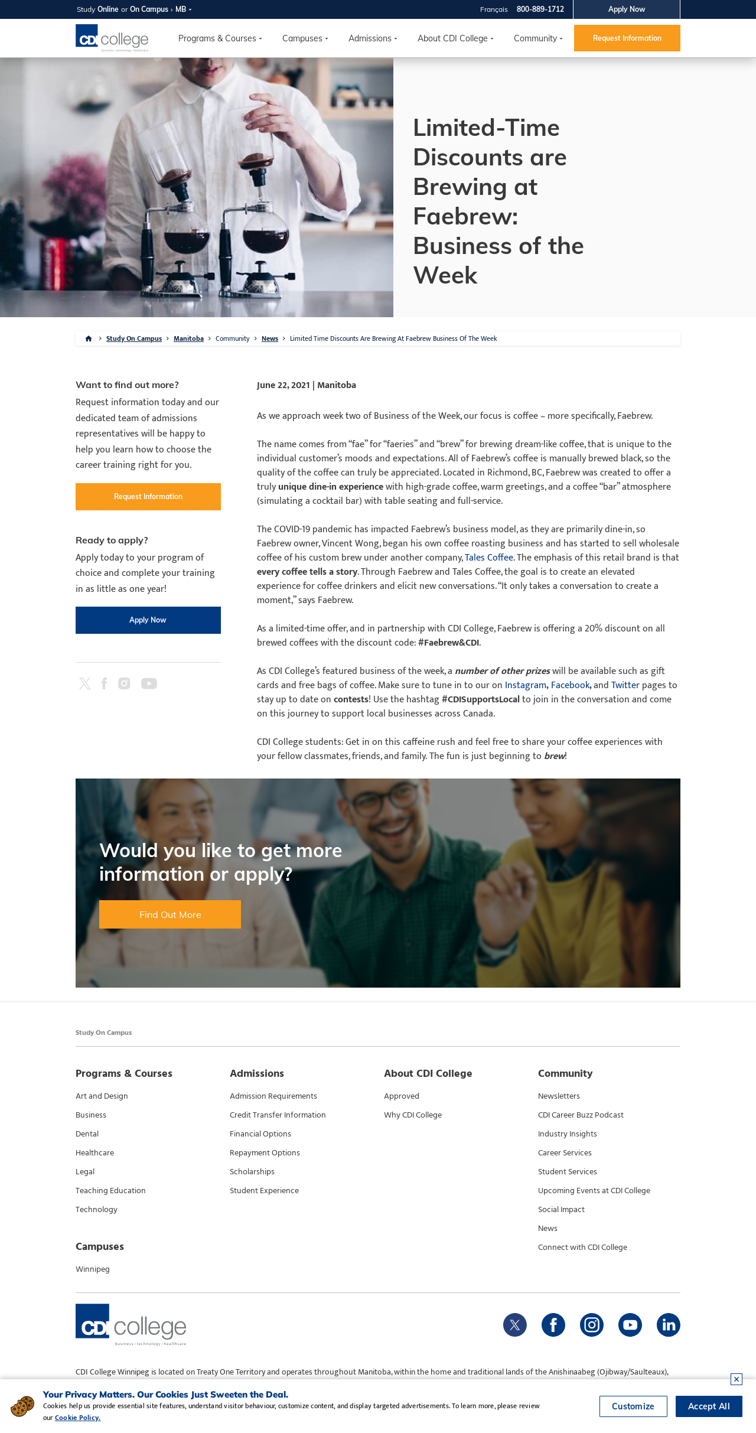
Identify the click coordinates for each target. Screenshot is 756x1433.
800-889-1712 (540, 9)
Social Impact (561, 1210)
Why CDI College (413, 1115)
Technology (97, 1210)
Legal (85, 1172)
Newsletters (559, 1096)
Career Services (565, 1153)
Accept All (709, 1406)
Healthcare (95, 1153)
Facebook (569, 685)
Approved (401, 1096)
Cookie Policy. (77, 1418)
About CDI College (453, 38)
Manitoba (189, 338)
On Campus (149, 9)
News (270, 338)
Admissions (370, 38)
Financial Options (260, 1134)
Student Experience (264, 1191)
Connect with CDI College (582, 1247)
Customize (633, 1406)
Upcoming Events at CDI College (594, 1191)
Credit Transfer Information (278, 1115)
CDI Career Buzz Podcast (581, 1115)
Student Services (567, 1172)
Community (535, 38)
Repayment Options (265, 1153)
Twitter (625, 685)
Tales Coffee (489, 558)
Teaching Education (111, 1191)
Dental (87, 1134)
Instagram (525, 685)
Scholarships (252, 1172)
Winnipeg (93, 1269)
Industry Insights (567, 1134)
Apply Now (627, 9)
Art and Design (102, 1096)
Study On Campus (134, 338)
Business (91, 1115)
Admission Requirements (273, 1096)
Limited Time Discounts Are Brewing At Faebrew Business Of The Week (393, 338)
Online (108, 9)
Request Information (627, 38)
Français (494, 9)
